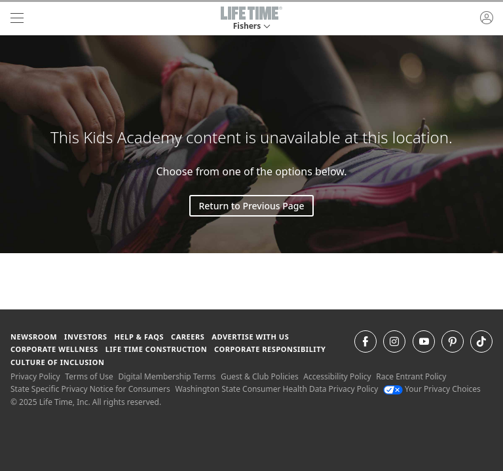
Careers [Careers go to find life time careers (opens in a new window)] (187, 336)
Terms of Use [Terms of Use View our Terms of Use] (89, 376)
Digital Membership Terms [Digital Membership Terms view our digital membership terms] (166, 376)
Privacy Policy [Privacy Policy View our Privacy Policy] (35, 376)
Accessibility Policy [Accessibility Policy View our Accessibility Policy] (337, 376)
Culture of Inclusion (57, 362)
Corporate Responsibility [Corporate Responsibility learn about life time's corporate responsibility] (270, 349)
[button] (251, 18)
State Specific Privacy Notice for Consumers (90, 388)
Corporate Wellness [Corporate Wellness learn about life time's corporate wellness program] (54, 349)
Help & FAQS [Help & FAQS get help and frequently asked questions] (139, 336)
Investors (85, 336)
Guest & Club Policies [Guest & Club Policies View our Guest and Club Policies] (260, 376)
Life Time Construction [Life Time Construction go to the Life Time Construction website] (156, 349)
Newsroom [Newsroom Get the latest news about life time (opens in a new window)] (33, 336)
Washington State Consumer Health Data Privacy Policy (276, 388)
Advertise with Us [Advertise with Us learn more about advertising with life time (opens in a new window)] (250, 336)
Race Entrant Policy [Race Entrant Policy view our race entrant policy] (411, 376)
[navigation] (17, 18)
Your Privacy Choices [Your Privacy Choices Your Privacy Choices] (432, 388)
